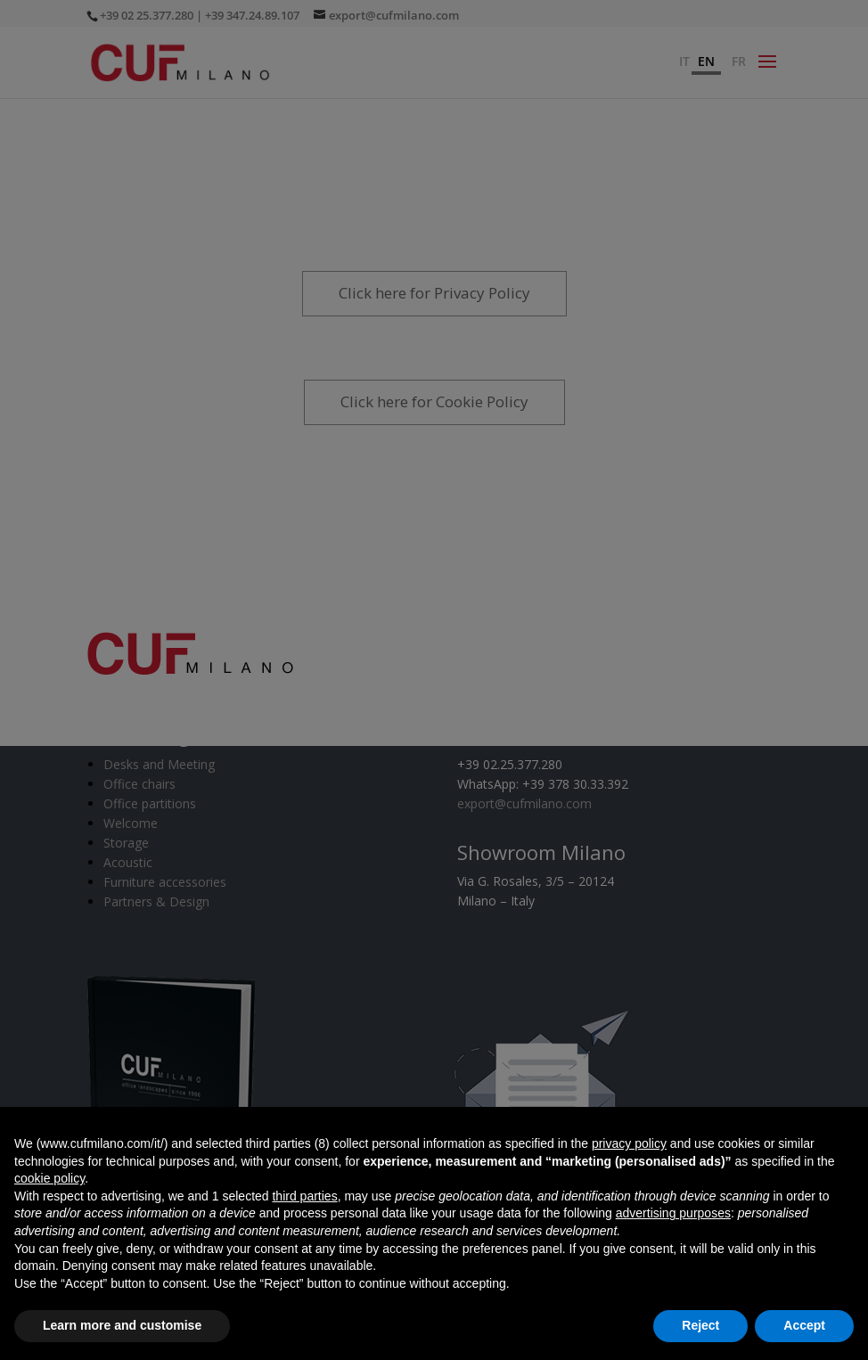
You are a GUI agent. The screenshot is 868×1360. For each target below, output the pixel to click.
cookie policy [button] (49, 1178)
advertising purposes (673, 1213)
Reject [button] (700, 1325)
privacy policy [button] (629, 1143)
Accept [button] (804, 1325)
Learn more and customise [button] (122, 1325)
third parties (304, 1196)
